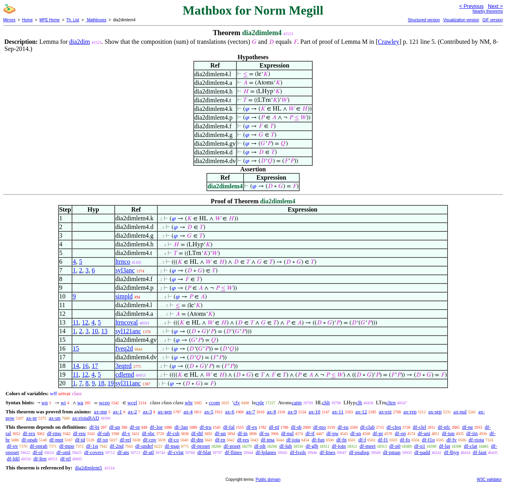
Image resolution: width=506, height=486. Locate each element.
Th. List (72, 20)
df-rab (103, 433)
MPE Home (50, 20)
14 (76, 365)
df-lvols (298, 452)
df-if (310, 433)
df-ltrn (40, 459)
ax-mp (100, 412)
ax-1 (117, 412)
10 (95, 331)
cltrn (391, 402)
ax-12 (361, 412)
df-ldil (13, 459)
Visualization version (461, 20)
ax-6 (229, 412)
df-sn (355, 433)
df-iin (472, 433)
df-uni (423, 433)
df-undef (144, 446)
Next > (495, 6)
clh (359, 402)
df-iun (448, 433)
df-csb (173, 433)
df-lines (328, 452)
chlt (326, 402)
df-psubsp (359, 452)
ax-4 (188, 412)
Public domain (268, 479)
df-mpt (56, 440)
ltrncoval (126, 322)
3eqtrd (123, 365)
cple (260, 402)
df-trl (65, 459)
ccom (214, 402)
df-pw (333, 433)
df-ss (264, 433)
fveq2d (124, 348)
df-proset (200, 446)
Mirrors (9, 20)
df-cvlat (175, 452)
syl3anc (125, 270)
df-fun (318, 440)
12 (85, 322)
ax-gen (165, 412)
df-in (242, 433)
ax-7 (250, 412)
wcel (132, 402)
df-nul (287, 433)
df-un (220, 433)
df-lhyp (451, 452)
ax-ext (385, 412)
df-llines (233, 452)
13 (104, 331)
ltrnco (122, 261)
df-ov (12, 446)
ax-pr (31, 418)
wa (80, 402)
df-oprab (38, 446)
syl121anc (128, 331)
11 (76, 322)
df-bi (94, 427)
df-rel (125, 440)
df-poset (232, 446)
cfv (236, 402)
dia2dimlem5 (88, 468)
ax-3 (147, 412)
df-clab (367, 427)
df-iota (293, 440)
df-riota (476, 440)
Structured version (424, 20)
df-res (243, 440)
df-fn (341, 440)
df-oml (63, 452)
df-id (80, 440)
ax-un (54, 418)
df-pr (378, 433)
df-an (114, 427)
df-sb (296, 427)
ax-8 (271, 412)
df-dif (197, 433)
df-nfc (444, 427)
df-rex (29, 433)
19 (111, 383)
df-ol (38, 452)
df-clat (471, 446)
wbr (189, 402)
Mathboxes (96, 20)
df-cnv (150, 440)
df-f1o (428, 440)
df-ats (123, 452)
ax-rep (409, 412)
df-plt (260, 446)
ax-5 (208, 412)
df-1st (92, 446)
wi (63, 402)
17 (95, 365)
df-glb (312, 446)
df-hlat (204, 452)
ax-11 (338, 412)
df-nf (274, 427)
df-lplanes (266, 452)
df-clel (419, 427)
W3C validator (489, 479)
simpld (124, 296)
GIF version (492, 20)
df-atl (148, 452)
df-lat (444, 446)
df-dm (197, 440)
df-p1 (419, 446)
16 (85, 365)
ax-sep (435, 412)
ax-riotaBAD (85, 418)
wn (45, 402)
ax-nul (459, 412)
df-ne (467, 427)
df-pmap (391, 452)
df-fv (452, 440)
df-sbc (148, 433)
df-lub (285, 446)
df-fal (228, 427)
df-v (126, 433)
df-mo (319, 427)
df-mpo (66, 446)
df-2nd (117, 446)
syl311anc (128, 383)
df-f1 (383, 440)
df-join (339, 446)
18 (101, 383)
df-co (173, 440)
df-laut (480, 452)
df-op (400, 433)
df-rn (220, 440)
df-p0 (394, 446)
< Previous (471, 6)
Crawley (388, 41)
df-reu (79, 433)
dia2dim (79, 41)
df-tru (205, 427)
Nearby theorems (487, 11)
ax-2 (132, 412)
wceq (104, 402)
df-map (172, 446)
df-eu (343, 427)
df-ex (251, 427)
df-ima (268, 440)
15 (76, 348)
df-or (135, 427)
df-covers (94, 452)
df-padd (422, 452)
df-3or (156, 427)
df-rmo (54, 433)
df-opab (30, 440)
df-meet (368, 446)
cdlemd (124, 374)
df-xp (102, 440)
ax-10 (315, 412)
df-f (362, 440)
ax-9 (292, 412)
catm (297, 402)
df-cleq (394, 427)
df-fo (405, 440)
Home (27, 20)
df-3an (181, 427)
